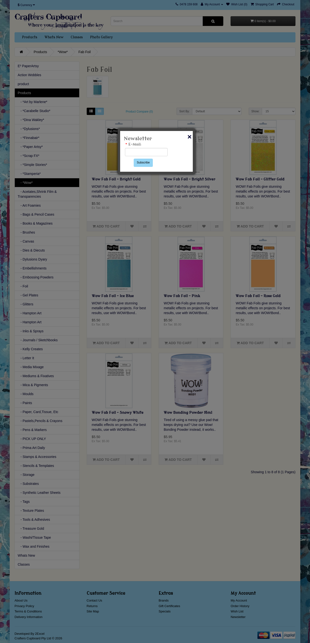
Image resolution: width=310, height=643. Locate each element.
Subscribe (143, 162)
